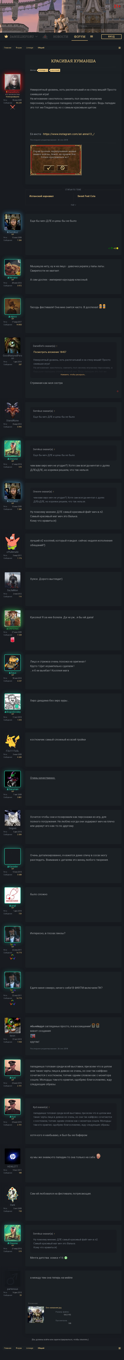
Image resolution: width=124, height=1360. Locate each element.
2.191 (19, 1086)
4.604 (19, 757)
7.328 (19, 635)
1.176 (19, 558)
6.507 (19, 681)
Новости (60, 37)
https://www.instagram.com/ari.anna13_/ (69, 134)
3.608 (19, 875)
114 (20, 596)
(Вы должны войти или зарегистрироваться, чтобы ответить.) (60, 1339)
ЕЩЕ (73, 205)
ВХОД (111, 36)
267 (20, 364)
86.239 (19, 103)
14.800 (19, 325)
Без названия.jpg (53, 1308)
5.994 (19, 427)
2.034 (19, 834)
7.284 (19, 240)
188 (20, 1173)
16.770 (19, 953)
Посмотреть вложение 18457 (49, 352)
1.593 (19, 720)
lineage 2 (42, 70)
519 (20, 467)
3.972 (19, 286)
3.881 (19, 797)
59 (21, 1295)
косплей (55, 70)
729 (20, 914)
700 (20, 1211)
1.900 (19, 1042)
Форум (79, 37)
